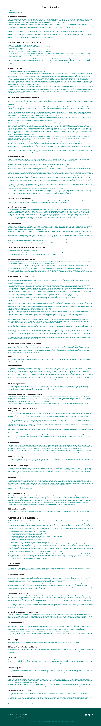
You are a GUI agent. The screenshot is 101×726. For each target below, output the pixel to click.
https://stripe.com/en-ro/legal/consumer (31, 418)
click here (35, 704)
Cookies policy (20, 718)
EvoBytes (53, 724)
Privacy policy (20, 716)
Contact (10, 714)
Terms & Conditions (21, 714)
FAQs (9, 716)
